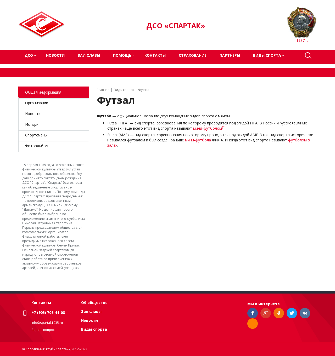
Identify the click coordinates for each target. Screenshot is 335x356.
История (33, 124)
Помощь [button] (122, 55)
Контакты (155, 55)
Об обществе (94, 302)
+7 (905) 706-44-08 (48, 312)
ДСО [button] (29, 55)
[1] (224, 127)
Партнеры (230, 55)
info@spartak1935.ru (47, 322)
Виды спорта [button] (267, 55)
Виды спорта (94, 329)
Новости (55, 55)
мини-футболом (207, 128)
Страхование (192, 55)
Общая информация (43, 92)
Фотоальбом (36, 145)
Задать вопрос (43, 330)
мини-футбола (198, 139)
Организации (36, 102)
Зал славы (89, 55)
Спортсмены (36, 135)
